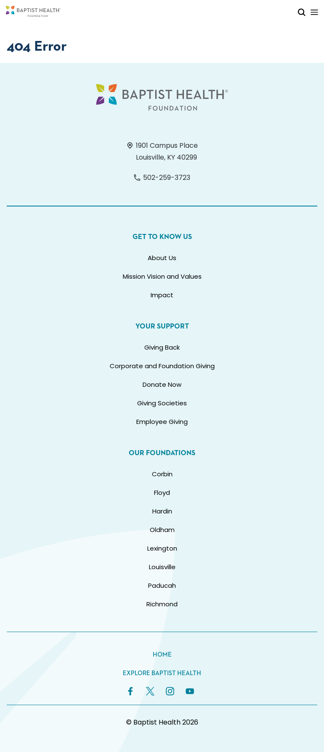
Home (162, 655)
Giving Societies (162, 403)
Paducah (162, 585)
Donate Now (162, 384)
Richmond (162, 604)
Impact (162, 294)
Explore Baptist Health (162, 673)
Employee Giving (162, 421)
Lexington (162, 548)
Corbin (162, 474)
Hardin (162, 511)
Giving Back (162, 347)
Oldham (162, 529)
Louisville (162, 566)
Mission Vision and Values (162, 276)
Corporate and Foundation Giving (162, 365)
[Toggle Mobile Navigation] (314, 12)
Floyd (162, 492)
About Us (162, 257)
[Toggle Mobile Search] (301, 12)
